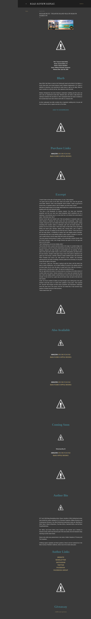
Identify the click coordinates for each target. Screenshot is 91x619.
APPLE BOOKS (65, 156)
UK (62, 154)
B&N (51, 156)
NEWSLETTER (61, 560)
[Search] (81, 3)
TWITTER (60, 565)
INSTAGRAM (60, 562)
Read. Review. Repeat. (42, 3)
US (59, 154)
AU (69, 154)
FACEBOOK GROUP (60, 570)
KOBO (57, 156)
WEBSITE (60, 557)
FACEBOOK (60, 567)
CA (66, 154)
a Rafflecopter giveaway (61, 611)
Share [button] (26, 11)
